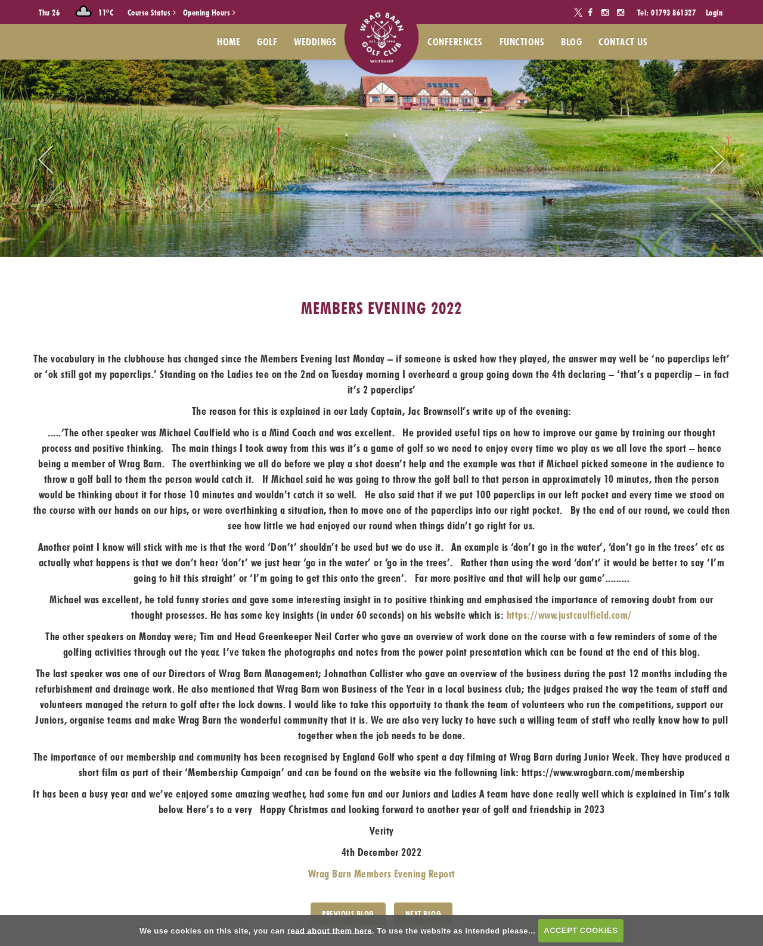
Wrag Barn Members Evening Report (381, 873)
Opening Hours (209, 12)
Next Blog (423, 914)
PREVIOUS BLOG (348, 914)
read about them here (329, 930)
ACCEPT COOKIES (581, 930)
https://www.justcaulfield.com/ (569, 615)
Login (714, 12)
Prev (45, 159)
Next (717, 159)
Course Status (152, 12)
